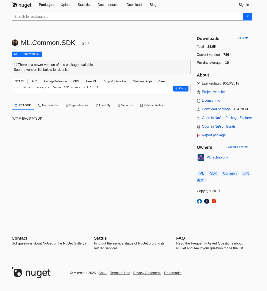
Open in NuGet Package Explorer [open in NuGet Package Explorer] (227, 118)
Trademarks (173, 273)
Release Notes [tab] (151, 105)
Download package (216, 109)
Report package (214, 135)
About (103, 273)
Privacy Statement (147, 273)
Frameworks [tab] (48, 105)
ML (201, 173)
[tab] (47, 5)
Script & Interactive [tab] (115, 81)
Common (230, 173)
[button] (180, 89)
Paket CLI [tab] (91, 81)
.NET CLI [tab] (19, 81)
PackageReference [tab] (55, 81)
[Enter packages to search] (128, 16)
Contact (19, 238)
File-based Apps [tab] (142, 81)
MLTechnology (217, 157)
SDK (213, 173)
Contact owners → (240, 147)
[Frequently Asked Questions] (180, 238)
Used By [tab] (102, 105)
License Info (211, 100)
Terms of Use (120, 273)
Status (100, 238)
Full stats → (244, 38)
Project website (213, 92)
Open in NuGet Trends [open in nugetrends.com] (219, 126)
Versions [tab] (125, 105)
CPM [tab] (76, 81)
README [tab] (23, 105)
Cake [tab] (161, 81)
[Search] (247, 16)
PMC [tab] (34, 81)
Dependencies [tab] (77, 105)
